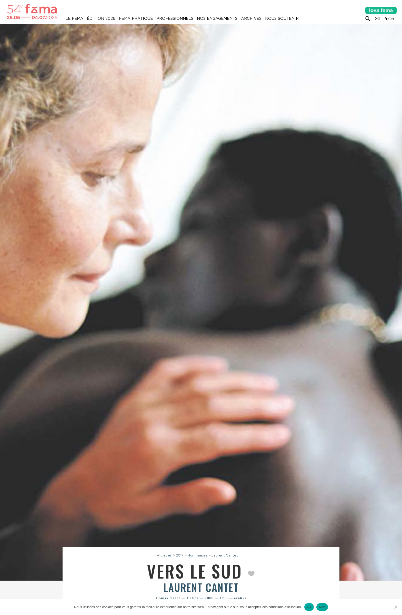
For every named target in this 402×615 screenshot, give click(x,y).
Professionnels (174, 18)
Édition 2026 (101, 18)
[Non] (395, 607)
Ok (309, 607)
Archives (251, 18)
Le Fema (74, 18)
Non (322, 607)
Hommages (197, 555)
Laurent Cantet (225, 555)
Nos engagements (217, 18)
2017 (180, 555)
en (391, 18)
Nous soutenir (282, 18)
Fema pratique (136, 18)
